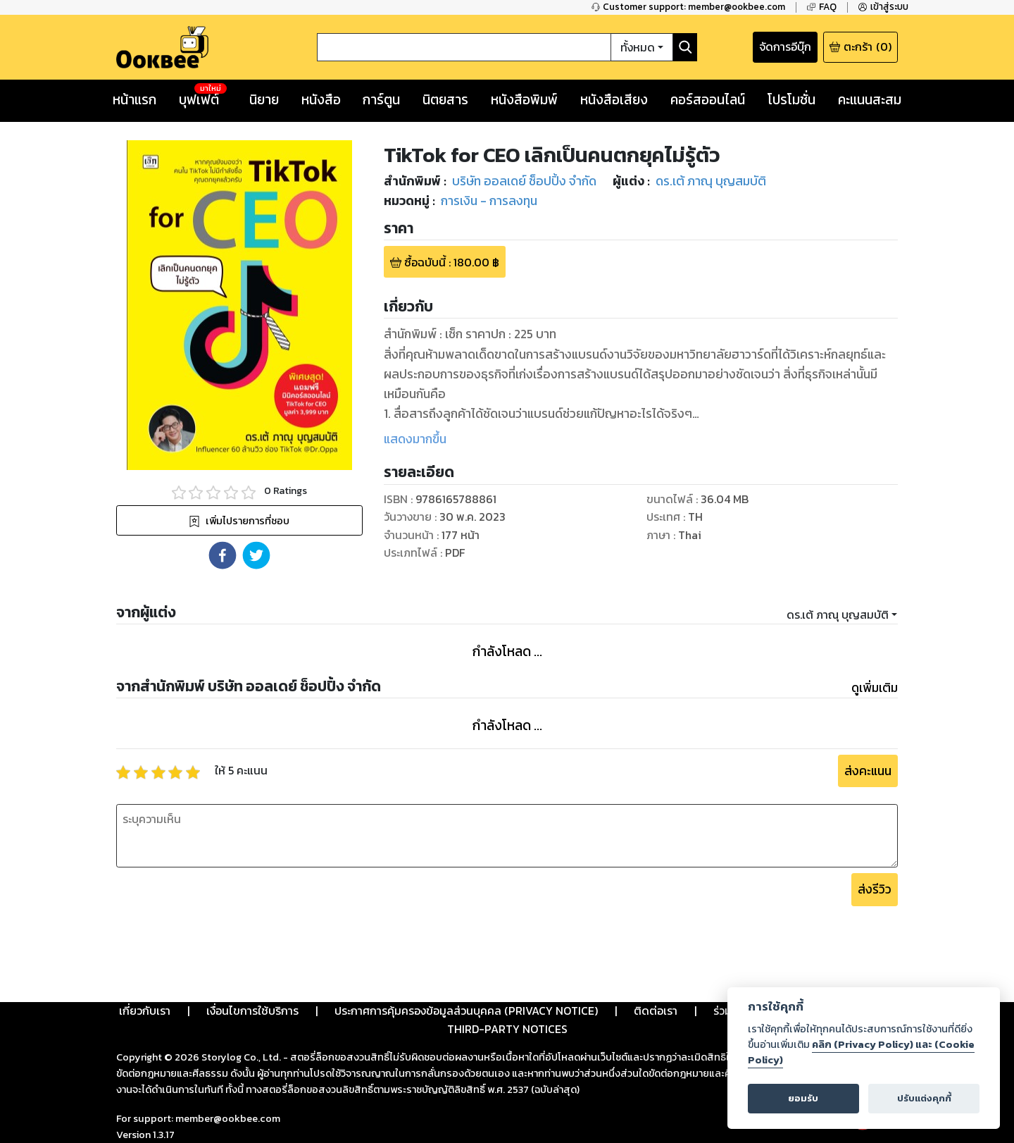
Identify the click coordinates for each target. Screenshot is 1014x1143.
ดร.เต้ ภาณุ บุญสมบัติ (838, 614)
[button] (222, 555)
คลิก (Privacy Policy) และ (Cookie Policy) (861, 1052)
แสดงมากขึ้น (415, 439)
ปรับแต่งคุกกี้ (924, 1098)
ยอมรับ (803, 1098)
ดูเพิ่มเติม (874, 688)
